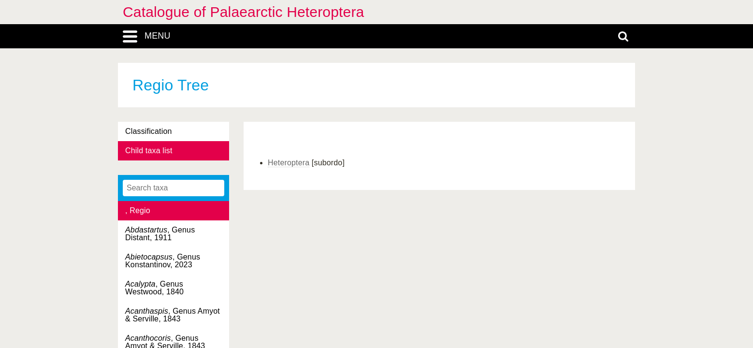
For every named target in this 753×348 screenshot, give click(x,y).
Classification (148, 131)
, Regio (137, 210)
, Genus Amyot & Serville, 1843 (172, 315)
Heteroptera (288, 163)
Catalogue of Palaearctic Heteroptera (243, 12)
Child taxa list (149, 150)
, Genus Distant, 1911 (160, 234)
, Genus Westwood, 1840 (154, 288)
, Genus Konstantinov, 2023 (162, 261)
